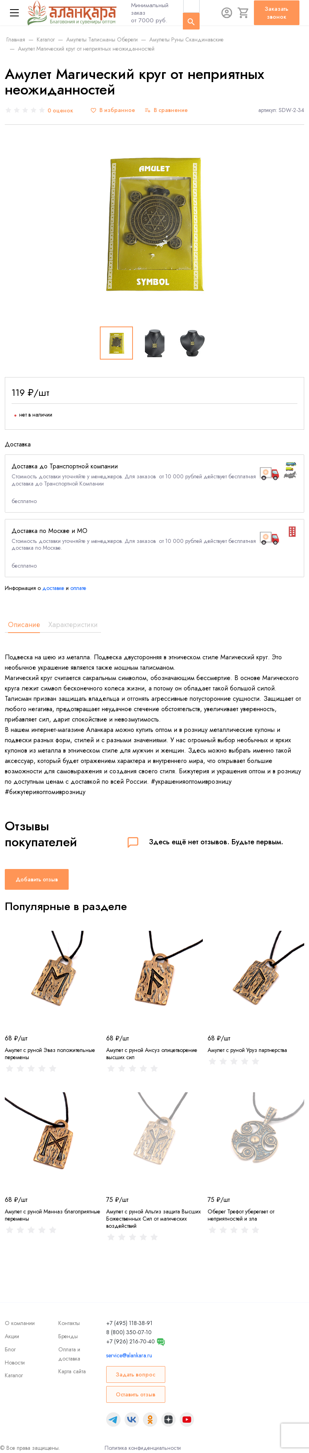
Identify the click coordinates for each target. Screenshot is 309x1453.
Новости (15, 1362)
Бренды (68, 1336)
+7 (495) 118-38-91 (129, 1323)
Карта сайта (72, 1371)
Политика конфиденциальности (143, 1448)
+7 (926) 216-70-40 (130, 1341)
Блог (10, 1349)
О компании (20, 1323)
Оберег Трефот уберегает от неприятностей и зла (241, 1215)
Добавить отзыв (37, 879)
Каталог (14, 1375)
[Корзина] (243, 12)
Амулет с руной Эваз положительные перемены (50, 1053)
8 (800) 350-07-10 (129, 1332)
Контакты (69, 1323)
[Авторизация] (226, 12)
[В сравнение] (166, 110)
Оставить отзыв (135, 1394)
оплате (78, 588)
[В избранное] (112, 110)
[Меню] (14, 13)
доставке (53, 588)
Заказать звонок (276, 13)
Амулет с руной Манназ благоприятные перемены (52, 1215)
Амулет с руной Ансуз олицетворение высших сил (151, 1053)
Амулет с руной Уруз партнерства (247, 1050)
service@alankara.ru (129, 1355)
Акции (12, 1336)
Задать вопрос (135, 1374)
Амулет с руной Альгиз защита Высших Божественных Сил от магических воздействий (153, 1218)
